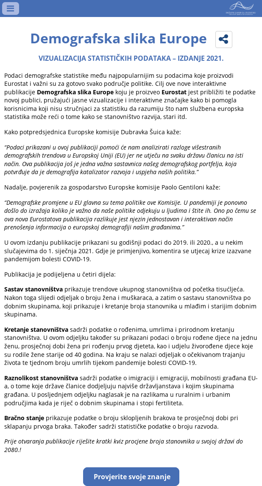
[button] (223, 39)
